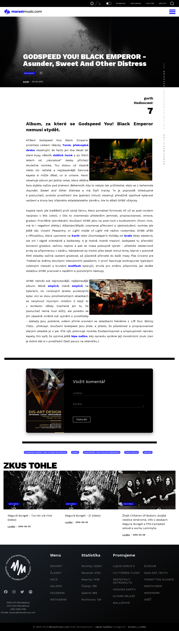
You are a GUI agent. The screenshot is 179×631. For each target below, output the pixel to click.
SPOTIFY (162, 3)
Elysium (150, 566)
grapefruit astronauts (122, 581)
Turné (66, 145)
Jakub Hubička (103, 626)
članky (55, 572)
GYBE (75, 452)
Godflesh (74, 266)
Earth (76, 235)
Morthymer (153, 586)
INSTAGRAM (135, 3)
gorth (26, 81)
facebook (57, 593)
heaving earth (124, 589)
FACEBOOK (121, 3)
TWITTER (150, 3)
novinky (56, 566)
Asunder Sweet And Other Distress (45, 452)
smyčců (53, 286)
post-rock (132, 452)
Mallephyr (121, 602)
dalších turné (63, 155)
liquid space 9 (124, 566)
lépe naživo (79, 336)
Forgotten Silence (159, 579)
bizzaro (132, 626)
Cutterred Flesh (126, 572)
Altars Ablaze (124, 596)
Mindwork (152, 593)
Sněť (148, 599)
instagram (58, 599)
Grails (128, 235)
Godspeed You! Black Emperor (101, 452)
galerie (56, 586)
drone (147, 452)
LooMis (142, 626)
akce (54, 579)
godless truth (156, 572)
